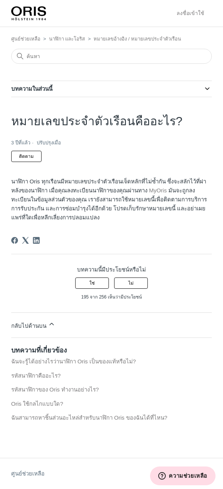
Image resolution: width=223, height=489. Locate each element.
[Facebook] (14, 240)
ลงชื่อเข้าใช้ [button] (190, 13)
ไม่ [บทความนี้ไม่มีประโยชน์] (131, 283)
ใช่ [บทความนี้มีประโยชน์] (92, 283)
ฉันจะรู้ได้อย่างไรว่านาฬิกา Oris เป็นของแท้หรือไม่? (73, 361)
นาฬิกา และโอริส (67, 39)
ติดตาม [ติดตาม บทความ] (26, 156)
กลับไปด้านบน (33, 324)
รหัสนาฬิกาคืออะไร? (36, 375)
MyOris (158, 190)
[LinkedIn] (36, 240)
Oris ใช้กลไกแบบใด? (37, 403)
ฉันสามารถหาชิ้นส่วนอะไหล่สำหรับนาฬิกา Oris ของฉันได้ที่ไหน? (89, 417)
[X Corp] (25, 240)
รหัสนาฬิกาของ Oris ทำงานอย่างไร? (55, 389)
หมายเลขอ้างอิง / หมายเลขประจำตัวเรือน (137, 39)
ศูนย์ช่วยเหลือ (25, 39)
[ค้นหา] (111, 56)
